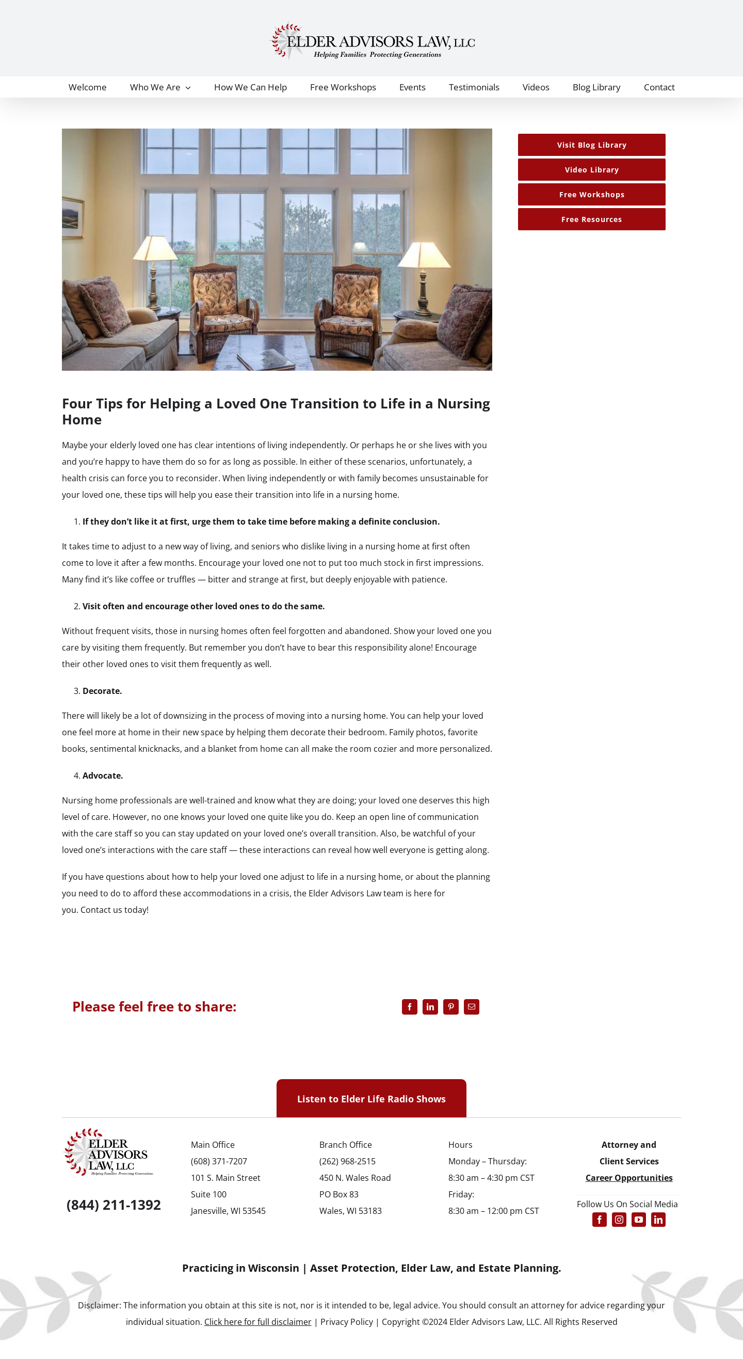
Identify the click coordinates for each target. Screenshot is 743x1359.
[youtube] (639, 1219)
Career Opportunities (629, 1177)
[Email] (471, 1007)
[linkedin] (658, 1219)
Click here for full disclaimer (258, 1322)
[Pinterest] (451, 1007)
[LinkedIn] (430, 1007)
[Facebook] (409, 1007)
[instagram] (619, 1219)
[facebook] (599, 1219)
